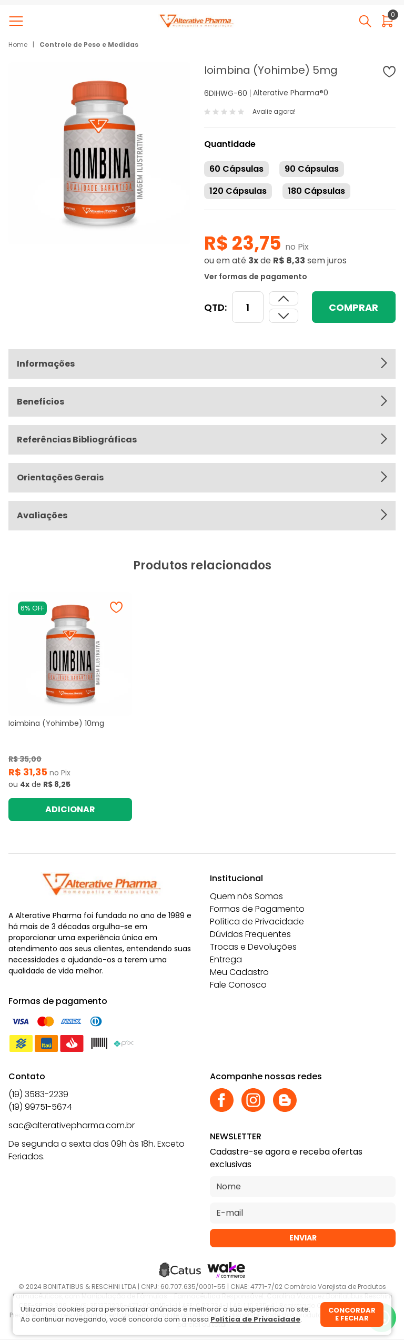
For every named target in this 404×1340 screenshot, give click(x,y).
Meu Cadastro (239, 972)
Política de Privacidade (257, 921)
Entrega (226, 959)
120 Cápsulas (238, 191)
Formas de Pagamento (257, 909)
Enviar (303, 1238)
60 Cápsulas (236, 169)
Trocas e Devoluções (253, 947)
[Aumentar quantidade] (283, 316)
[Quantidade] (248, 307)
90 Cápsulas (312, 169)
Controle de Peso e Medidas (88, 44)
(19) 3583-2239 (38, 1094)
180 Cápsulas (316, 191)
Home (17, 44)
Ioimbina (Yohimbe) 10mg (56, 723)
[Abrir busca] (365, 21)
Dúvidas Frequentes (250, 934)
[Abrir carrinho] (387, 21)
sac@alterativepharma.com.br (71, 1125)
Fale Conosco (238, 985)
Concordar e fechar (352, 1314)
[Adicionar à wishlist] (389, 71)
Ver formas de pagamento (255, 276)
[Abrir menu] (18, 21)
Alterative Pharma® (288, 92)
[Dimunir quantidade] (283, 298)
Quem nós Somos (246, 896)
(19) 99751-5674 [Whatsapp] (40, 1107)
